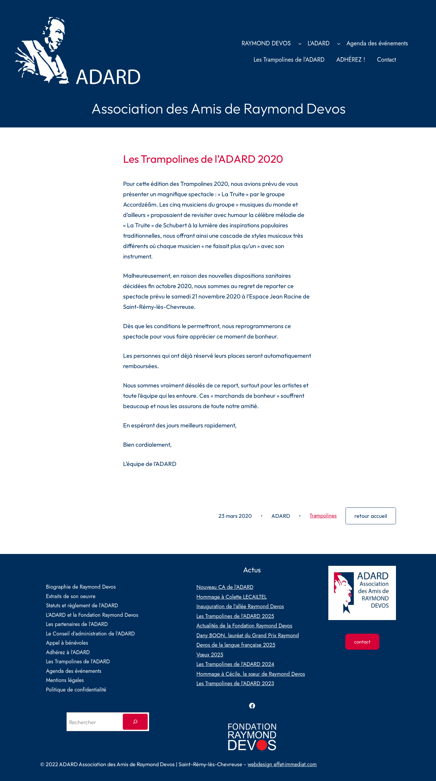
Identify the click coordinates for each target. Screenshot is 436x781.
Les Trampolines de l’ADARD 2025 (235, 616)
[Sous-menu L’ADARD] (338, 43)
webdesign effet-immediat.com (282, 764)
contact (362, 642)
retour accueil (370, 515)
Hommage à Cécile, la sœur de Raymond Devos (250, 674)
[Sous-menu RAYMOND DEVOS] (300, 43)
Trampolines (323, 516)
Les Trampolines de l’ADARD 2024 (235, 664)
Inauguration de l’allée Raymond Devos (240, 606)
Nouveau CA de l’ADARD (224, 587)
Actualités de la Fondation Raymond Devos (244, 626)
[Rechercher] (135, 722)
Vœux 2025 (209, 655)
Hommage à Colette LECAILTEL (231, 597)
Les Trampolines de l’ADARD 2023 (235, 683)
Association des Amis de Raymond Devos (218, 108)
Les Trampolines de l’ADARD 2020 (203, 158)
